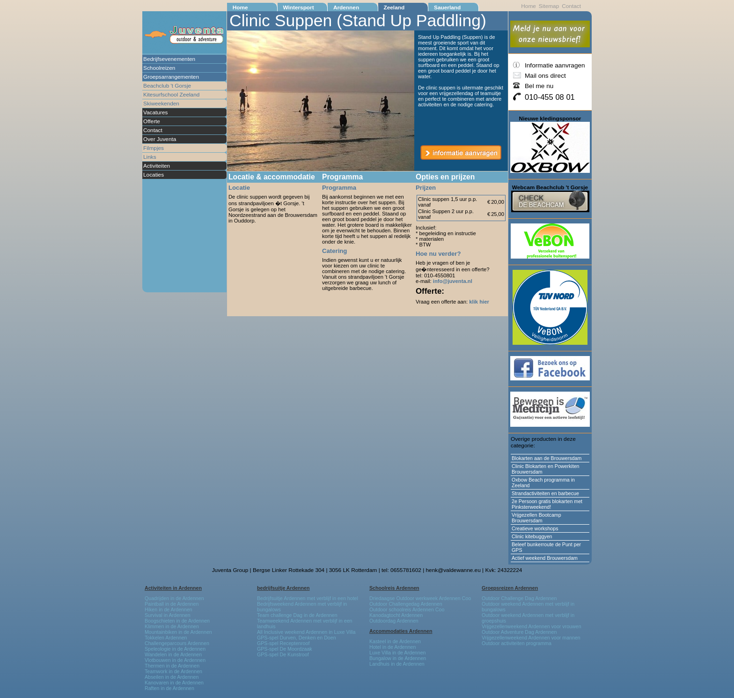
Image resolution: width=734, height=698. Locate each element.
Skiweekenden (161, 103)
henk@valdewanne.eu (453, 570)
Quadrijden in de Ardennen (174, 598)
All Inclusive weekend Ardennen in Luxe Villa (306, 632)
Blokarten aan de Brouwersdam (546, 458)
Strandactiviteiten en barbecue (545, 493)
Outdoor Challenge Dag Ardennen (519, 598)
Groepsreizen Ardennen (510, 588)
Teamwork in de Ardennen (173, 671)
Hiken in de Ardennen (168, 609)
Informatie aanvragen (555, 65)
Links (149, 157)
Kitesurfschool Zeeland (171, 94)
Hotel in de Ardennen (392, 647)
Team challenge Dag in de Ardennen (297, 615)
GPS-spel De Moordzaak (284, 649)
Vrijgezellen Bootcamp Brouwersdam (536, 517)
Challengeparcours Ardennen (177, 643)
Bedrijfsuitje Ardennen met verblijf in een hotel (307, 598)
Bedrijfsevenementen (169, 59)
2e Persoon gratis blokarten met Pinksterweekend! (547, 504)
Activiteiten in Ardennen (173, 588)
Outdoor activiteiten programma (516, 643)
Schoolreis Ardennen (394, 588)
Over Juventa (159, 139)
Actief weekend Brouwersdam (545, 558)
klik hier (479, 301)
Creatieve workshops (535, 528)
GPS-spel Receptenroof (283, 643)
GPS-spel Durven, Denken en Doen (296, 637)
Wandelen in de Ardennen (173, 654)
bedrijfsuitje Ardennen (283, 588)
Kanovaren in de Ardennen (174, 682)
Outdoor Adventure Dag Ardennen (519, 632)
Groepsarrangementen (171, 77)
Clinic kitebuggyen (532, 536)
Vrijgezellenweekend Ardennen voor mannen (531, 637)
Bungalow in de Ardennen (397, 658)
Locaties (153, 174)
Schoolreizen (159, 68)
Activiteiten (156, 166)
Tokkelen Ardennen (166, 637)
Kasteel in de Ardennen (395, 641)
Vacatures (155, 112)
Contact (152, 130)
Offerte (151, 121)
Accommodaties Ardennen (400, 631)
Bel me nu (539, 85)
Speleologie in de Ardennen (175, 649)
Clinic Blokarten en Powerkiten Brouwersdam (546, 469)
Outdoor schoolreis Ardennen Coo (406, 609)
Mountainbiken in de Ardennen (178, 632)
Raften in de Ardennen (169, 688)
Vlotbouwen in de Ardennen (175, 660)
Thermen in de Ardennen (172, 665)
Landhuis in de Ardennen (397, 664)
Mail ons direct (545, 75)
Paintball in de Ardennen (171, 604)
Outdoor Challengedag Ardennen (405, 604)
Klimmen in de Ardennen (172, 626)
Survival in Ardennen (168, 615)
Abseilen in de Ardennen (171, 677)
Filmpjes (153, 148)
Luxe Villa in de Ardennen (397, 652)
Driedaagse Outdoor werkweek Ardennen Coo (420, 598)
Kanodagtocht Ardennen (396, 615)
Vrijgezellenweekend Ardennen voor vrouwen (531, 626)
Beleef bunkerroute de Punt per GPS (546, 547)
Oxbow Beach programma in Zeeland (543, 482)
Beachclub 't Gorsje (167, 85)
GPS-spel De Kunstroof (283, 654)
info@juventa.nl (452, 281)
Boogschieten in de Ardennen (177, 621)
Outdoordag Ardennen (393, 621)
